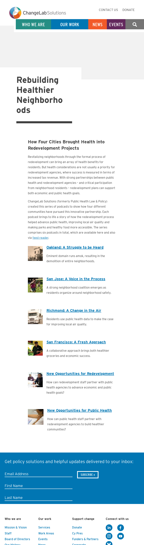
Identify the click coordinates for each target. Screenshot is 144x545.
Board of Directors (17, 539)
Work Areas (46, 533)
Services (44, 527)
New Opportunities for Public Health (79, 410)
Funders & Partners (85, 539)
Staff (8, 533)
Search (134, 24)
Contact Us (108, 10)
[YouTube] (120, 536)
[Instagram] (109, 536)
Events (116, 24)
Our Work (69, 24)
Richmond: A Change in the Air (73, 310)
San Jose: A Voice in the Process (75, 279)
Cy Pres (77, 533)
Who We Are (33, 24)
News (98, 24)
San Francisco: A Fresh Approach (76, 342)
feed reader (40, 238)
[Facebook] (120, 527)
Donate (128, 10)
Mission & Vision (16, 527)
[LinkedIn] (109, 527)
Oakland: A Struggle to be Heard (74, 247)
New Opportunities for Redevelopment (80, 373)
